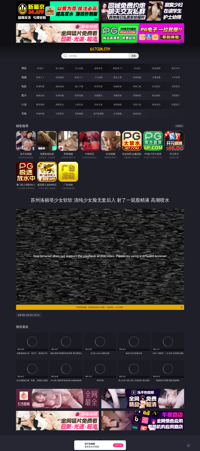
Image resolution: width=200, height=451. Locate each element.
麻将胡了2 (117, 68)
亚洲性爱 (40, 86)
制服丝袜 (118, 86)
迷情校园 (118, 104)
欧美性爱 (98, 86)
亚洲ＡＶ (40, 77)
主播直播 (156, 77)
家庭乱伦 (60, 104)
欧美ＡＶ (79, 77)
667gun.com (100, 49)
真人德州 (60, 68)
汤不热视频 (98, 113)
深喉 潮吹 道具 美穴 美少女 (29, 315)
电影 (24, 86)
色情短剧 (137, 113)
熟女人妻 (118, 77)
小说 (24, 104)
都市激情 (40, 104)
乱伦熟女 (156, 86)
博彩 (24, 68)
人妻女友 (79, 104)
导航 (24, 113)
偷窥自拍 (40, 95)
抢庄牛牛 (176, 68)
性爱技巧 (176, 104)
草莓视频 (79, 113)
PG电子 (40, 68)
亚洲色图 (60, 95)
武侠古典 (98, 104)
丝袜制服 (137, 77)
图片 (24, 95)
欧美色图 (79, 95)
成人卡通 (79, 86)
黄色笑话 (156, 104)
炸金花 (137, 68)
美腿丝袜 (118, 95)
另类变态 (176, 86)
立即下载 (118, 445)
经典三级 (137, 86)
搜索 (134, 55)
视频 (24, 77)
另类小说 (137, 104)
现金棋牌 (156, 68)
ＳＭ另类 (176, 77)
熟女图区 (156, 95)
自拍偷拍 (60, 77)
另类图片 (176, 95)
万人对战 (79, 68)
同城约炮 (40, 113)
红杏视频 (118, 113)
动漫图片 (98, 95)
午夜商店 (60, 113)
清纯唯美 (137, 95)
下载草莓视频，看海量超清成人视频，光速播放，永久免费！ (129, 307)
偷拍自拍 (60, 86)
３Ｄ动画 (98, 77)
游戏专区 (98, 68)
